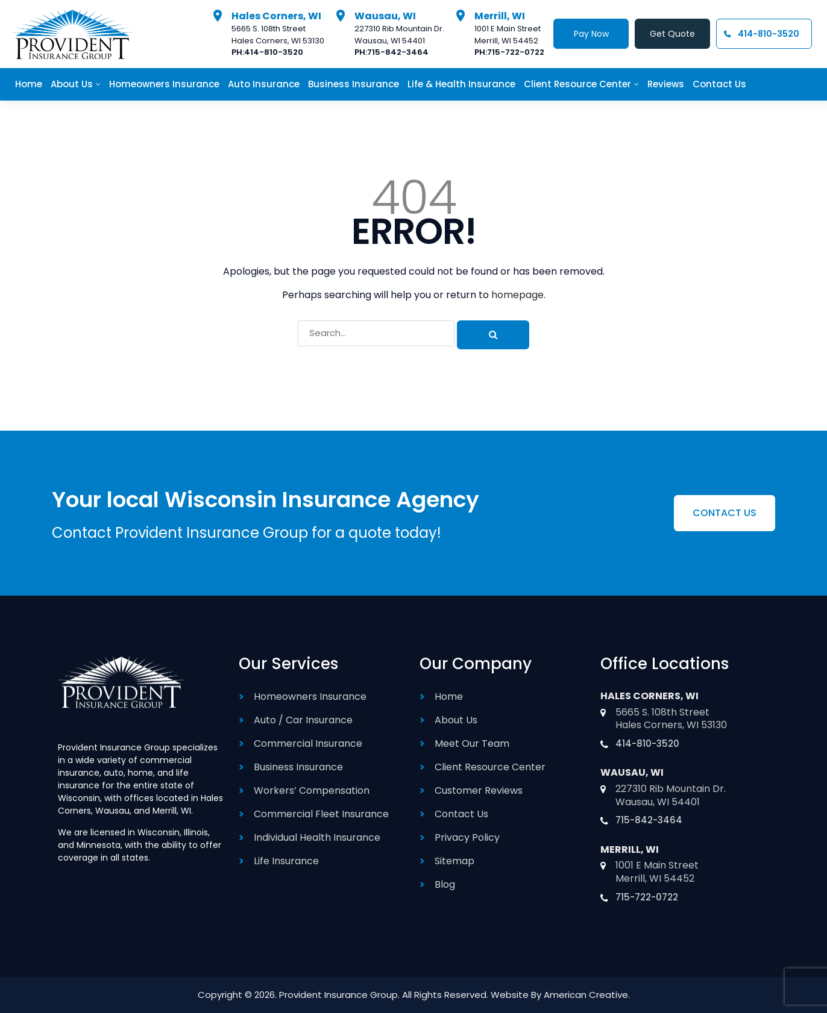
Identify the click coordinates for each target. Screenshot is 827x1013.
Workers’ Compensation (311, 790)
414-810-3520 (273, 52)
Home (449, 696)
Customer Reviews (479, 790)
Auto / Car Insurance (303, 720)
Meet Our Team (472, 743)
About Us (456, 720)
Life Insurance (286, 861)
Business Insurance (298, 767)
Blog (445, 884)
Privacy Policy (467, 837)
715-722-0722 (515, 52)
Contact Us (461, 814)
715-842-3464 (398, 52)
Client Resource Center (490, 767)
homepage (517, 295)
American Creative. (587, 994)
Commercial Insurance (308, 743)
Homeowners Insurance (310, 696)
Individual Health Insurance (317, 837)
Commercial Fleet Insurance (321, 814)
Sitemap (454, 861)
